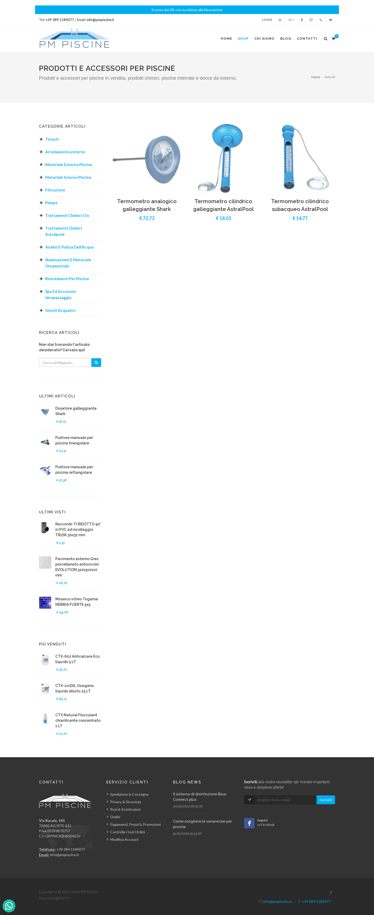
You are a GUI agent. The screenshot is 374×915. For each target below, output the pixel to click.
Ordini (115, 817)
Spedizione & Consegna (129, 794)
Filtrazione (55, 190)
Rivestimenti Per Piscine (67, 278)
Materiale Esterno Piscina (68, 164)
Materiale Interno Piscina (68, 177)
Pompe (51, 202)
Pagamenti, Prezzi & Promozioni (135, 824)
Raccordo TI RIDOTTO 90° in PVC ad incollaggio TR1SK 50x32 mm (78, 529)
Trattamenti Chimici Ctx (67, 215)
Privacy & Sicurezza (125, 802)
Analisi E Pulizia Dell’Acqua (69, 247)
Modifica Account (124, 839)
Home (315, 77)
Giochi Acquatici (60, 310)
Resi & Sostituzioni (125, 809)
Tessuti (52, 139)
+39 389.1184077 (60, 20)
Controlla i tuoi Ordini (127, 832)
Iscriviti (326, 799)
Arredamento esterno (65, 151)
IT (292, 19)
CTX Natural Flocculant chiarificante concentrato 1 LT (78, 720)
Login (267, 20)
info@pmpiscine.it (100, 20)
